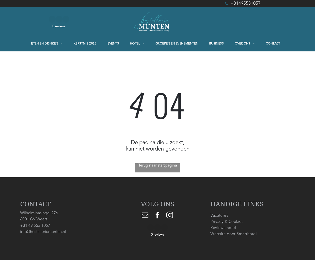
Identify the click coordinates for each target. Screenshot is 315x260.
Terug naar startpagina (157, 166)
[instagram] (170, 215)
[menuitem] (48, 43)
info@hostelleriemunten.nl (43, 232)
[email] (145, 215)
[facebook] (157, 215)
